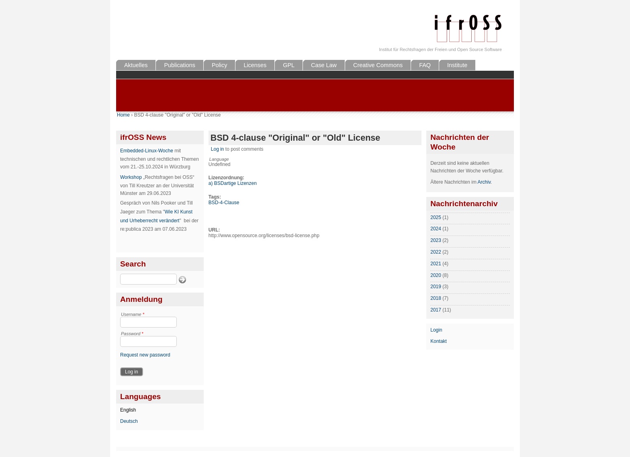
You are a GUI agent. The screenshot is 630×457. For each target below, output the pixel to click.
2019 (435, 286)
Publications (179, 65)
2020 (435, 275)
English (128, 410)
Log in (217, 149)
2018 (435, 298)
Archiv (484, 182)
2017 (435, 310)
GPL (289, 65)
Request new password (145, 355)
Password (132, 333)
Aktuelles (135, 65)
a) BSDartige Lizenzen (233, 183)
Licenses (254, 65)
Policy (219, 65)
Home (123, 115)
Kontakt (438, 341)
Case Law (324, 65)
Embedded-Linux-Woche (146, 151)
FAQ (425, 65)
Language (219, 159)
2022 (435, 252)
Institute (457, 65)
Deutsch (129, 421)
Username (132, 314)
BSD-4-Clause (224, 202)
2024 (435, 229)
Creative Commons (378, 65)
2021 (435, 263)
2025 (435, 217)
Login (436, 330)
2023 (435, 240)
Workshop (131, 177)
